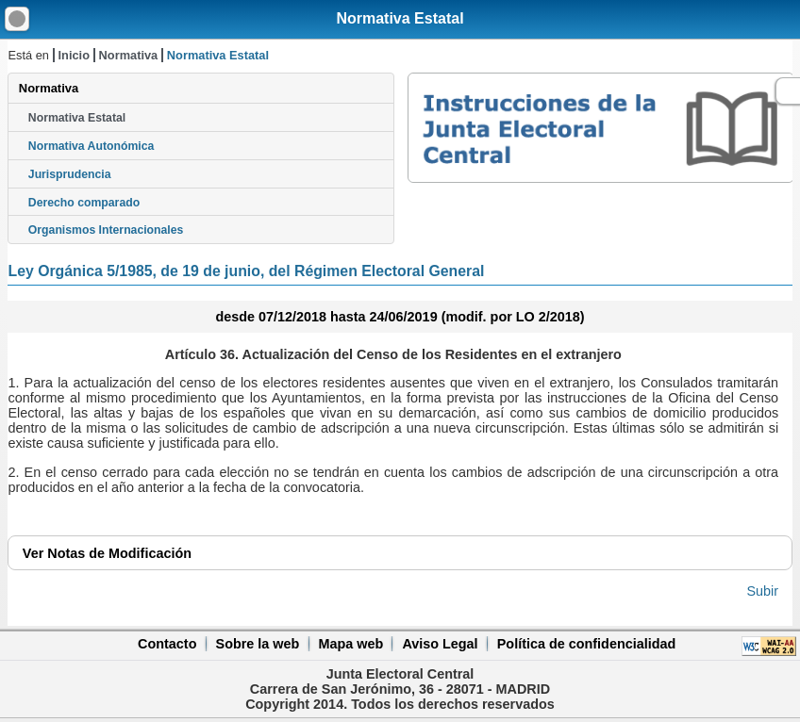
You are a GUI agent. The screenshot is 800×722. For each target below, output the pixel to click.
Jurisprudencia (69, 174)
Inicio (74, 55)
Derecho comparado (84, 202)
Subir (763, 591)
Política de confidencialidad (586, 643)
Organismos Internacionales (106, 230)
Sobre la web (258, 643)
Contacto (167, 643)
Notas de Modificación (107, 553)
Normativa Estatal (399, 18)
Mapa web (350, 643)
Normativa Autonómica (91, 146)
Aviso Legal (439, 643)
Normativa (128, 55)
